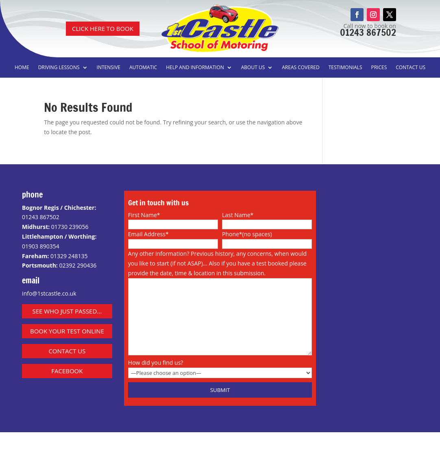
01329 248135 (69, 256)
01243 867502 (368, 32)
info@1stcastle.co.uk (49, 293)
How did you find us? (155, 362)
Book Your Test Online (67, 331)
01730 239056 (70, 227)
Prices (379, 68)
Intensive (108, 68)
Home (22, 68)
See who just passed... (67, 311)
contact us (66, 351)
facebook (67, 371)
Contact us (410, 68)
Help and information (195, 68)
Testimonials (345, 68)
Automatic (143, 68)
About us (253, 68)
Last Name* (237, 215)
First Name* (144, 215)
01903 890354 (40, 246)
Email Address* (148, 234)
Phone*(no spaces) (247, 234)
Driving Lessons (59, 68)
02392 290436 (77, 265)
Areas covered (300, 68)
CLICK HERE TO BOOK (102, 28)
